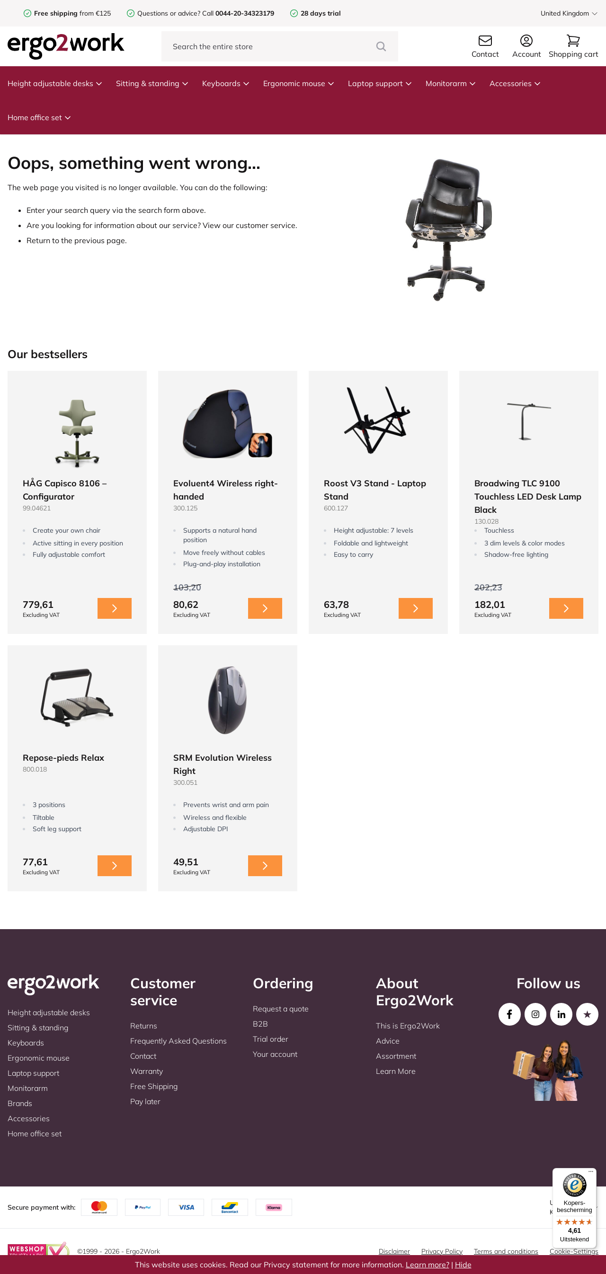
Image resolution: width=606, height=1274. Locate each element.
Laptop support (380, 83)
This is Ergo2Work (408, 1025)
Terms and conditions (506, 1251)
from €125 (72, 13)
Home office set (39, 117)
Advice (388, 1041)
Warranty (146, 1071)
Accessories (515, 83)
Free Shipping (154, 1086)
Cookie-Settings (574, 1251)
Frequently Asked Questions (178, 1041)
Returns (143, 1025)
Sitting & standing (152, 83)
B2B (260, 1023)
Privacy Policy (442, 1251)
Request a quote (281, 1008)
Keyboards (226, 83)
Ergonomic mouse (299, 83)
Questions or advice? (168, 13)
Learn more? (427, 1264)
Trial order (270, 1039)
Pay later (145, 1101)
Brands (20, 1103)
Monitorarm (451, 83)
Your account (275, 1054)
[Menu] (591, 1173)
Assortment (396, 1056)
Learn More (396, 1071)
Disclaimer (394, 1251)
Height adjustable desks (55, 83)
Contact (143, 1056)
